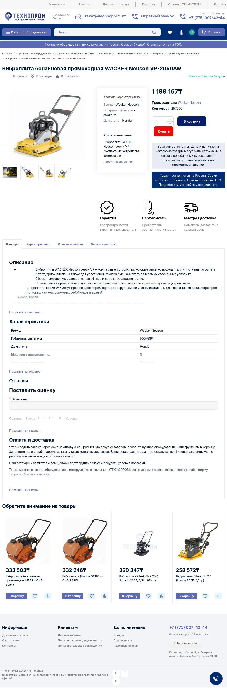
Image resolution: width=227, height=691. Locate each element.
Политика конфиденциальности (80, 640)
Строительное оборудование (33, 53)
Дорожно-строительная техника (75, 53)
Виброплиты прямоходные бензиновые (175, 53)
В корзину (192, 121)
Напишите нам (186, 643)
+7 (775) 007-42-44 (188, 627)
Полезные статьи (126, 645)
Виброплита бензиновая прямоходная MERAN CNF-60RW (24, 580)
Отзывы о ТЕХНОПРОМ (184, 4)
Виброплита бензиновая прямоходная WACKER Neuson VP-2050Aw (46, 58)
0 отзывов (20, 76)
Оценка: (15, 418)
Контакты (9, 645)
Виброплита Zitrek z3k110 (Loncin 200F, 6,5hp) (193, 578)
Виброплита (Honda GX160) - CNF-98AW (82, 578)
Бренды (84, 4)
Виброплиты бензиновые (133, 53)
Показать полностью (24, 312)
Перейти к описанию (118, 161)
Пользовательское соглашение (80, 645)
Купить (164, 131)
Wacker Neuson (189, 102)
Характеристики (38, 244)
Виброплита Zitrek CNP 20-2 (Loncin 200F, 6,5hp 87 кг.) (139, 578)
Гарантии (148, 4)
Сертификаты (123, 640)
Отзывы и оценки (70, 244)
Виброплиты (106, 53)
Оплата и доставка (104, 244)
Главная (7, 53)
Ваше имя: (20, 399)
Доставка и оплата (116, 4)
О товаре (12, 244)
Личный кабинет (69, 635)
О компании (57, 4)
